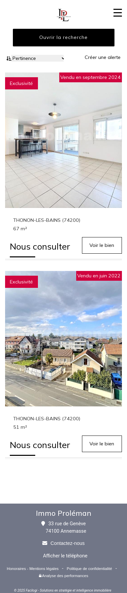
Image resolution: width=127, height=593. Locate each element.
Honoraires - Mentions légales (33, 569)
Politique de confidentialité (89, 569)
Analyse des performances (63, 576)
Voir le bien (101, 245)
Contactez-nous (67, 543)
